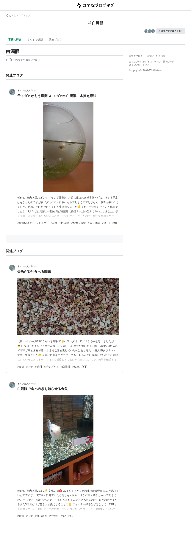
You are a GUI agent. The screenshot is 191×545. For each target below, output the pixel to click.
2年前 (34, 383)
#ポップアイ (51, 366)
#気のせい (67, 515)
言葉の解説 (14, 39)
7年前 (34, 266)
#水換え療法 (78, 222)
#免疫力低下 (79, 366)
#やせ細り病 (109, 222)
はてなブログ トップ (18, 15)
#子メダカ (43, 222)
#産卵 (54, 222)
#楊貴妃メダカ (26, 222)
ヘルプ (157, 61)
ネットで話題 (35, 39)
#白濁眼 (64, 222)
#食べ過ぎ (41, 515)
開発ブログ (168, 61)
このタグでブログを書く (170, 31)
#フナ (29, 366)
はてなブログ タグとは (140, 61)
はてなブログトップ (139, 64)
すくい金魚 (23, 90)
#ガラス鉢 (94, 222)
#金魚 (20, 366)
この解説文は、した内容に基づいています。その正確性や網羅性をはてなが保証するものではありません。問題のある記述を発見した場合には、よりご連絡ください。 (23, 60)
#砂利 (38, 366)
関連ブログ (55, 39)
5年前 (34, 90)
